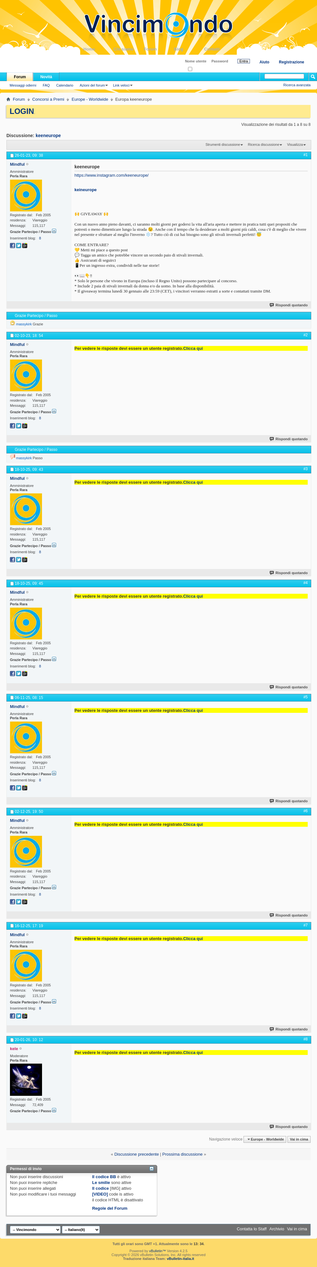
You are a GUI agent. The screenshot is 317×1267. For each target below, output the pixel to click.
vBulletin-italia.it (180, 1259)
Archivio (277, 1228)
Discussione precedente (136, 1154)
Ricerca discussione (263, 144)
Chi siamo (129, 49)
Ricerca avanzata (297, 85)
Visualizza (295, 144)
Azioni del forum (92, 85)
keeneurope (48, 135)
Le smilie (101, 1182)
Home (98, 49)
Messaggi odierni (23, 85)
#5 (306, 697)
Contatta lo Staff (252, 1228)
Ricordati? (198, 69)
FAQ (46, 85)
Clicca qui (193, 348)
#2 (306, 335)
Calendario (64, 85)
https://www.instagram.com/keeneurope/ (111, 175)
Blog (189, 49)
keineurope (85, 189)
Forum (159, 49)
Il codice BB (104, 1176)
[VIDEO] (100, 1194)
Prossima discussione (182, 1154)
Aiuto (265, 62)
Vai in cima (299, 1139)
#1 (306, 155)
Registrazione (291, 62)
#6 (306, 811)
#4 (306, 583)
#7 (306, 925)
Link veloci (121, 85)
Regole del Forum (109, 1208)
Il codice (100, 1188)
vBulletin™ (157, 1251)
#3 (306, 469)
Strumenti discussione (222, 144)
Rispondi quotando (289, 305)
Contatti (219, 49)
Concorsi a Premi (48, 99)
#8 (306, 1039)
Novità (46, 77)
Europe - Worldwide (90, 99)
